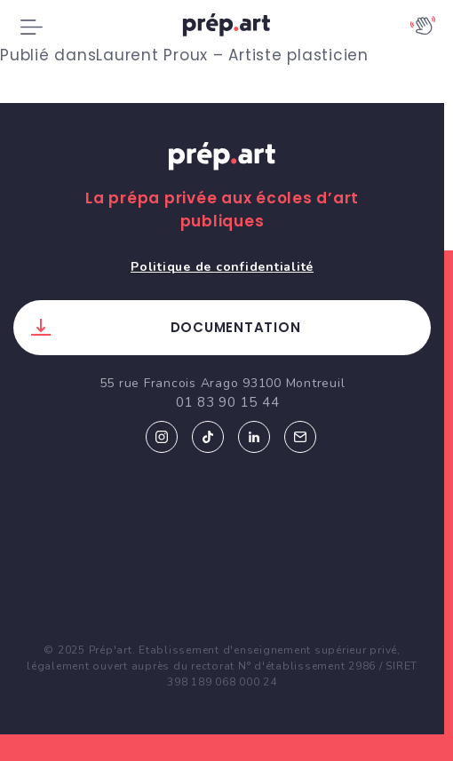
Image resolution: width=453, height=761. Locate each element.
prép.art (226, 27)
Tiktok (208, 437)
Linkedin (254, 437)
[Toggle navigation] (31, 28)
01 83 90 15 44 (228, 402)
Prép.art (222, 173)
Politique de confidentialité (222, 266)
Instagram (162, 437)
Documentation (236, 327)
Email (300, 437)
